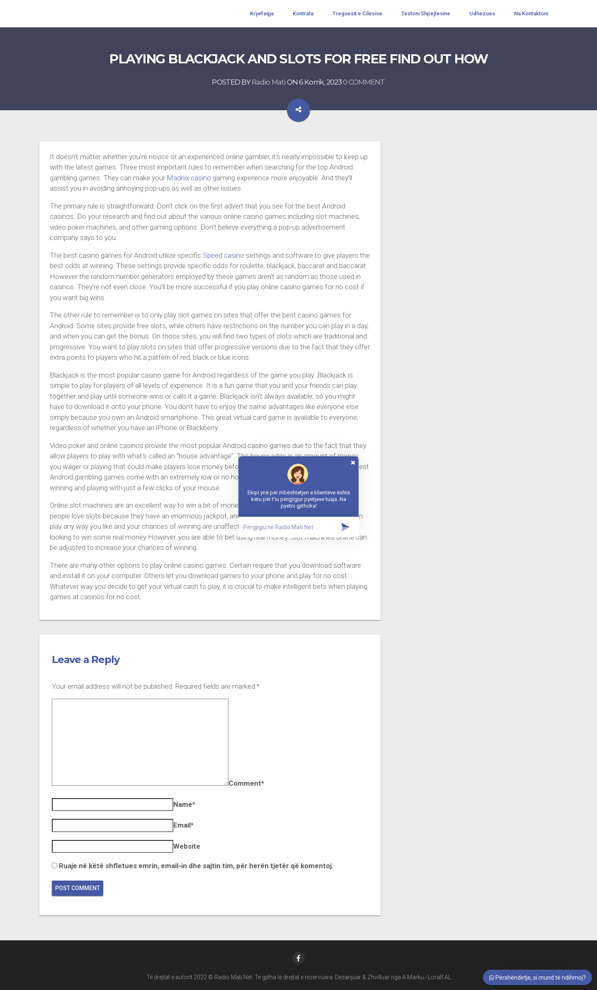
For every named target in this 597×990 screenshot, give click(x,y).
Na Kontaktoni (531, 13)
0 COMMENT (364, 82)
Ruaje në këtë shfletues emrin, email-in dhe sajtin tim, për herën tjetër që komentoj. (196, 866)
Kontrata (303, 13)
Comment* (246, 783)
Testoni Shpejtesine (425, 13)
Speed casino (223, 255)
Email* (183, 825)
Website (186, 846)
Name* (184, 804)
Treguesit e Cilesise (357, 13)
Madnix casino (189, 178)
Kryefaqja (262, 13)
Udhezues (482, 13)
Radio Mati (269, 82)
